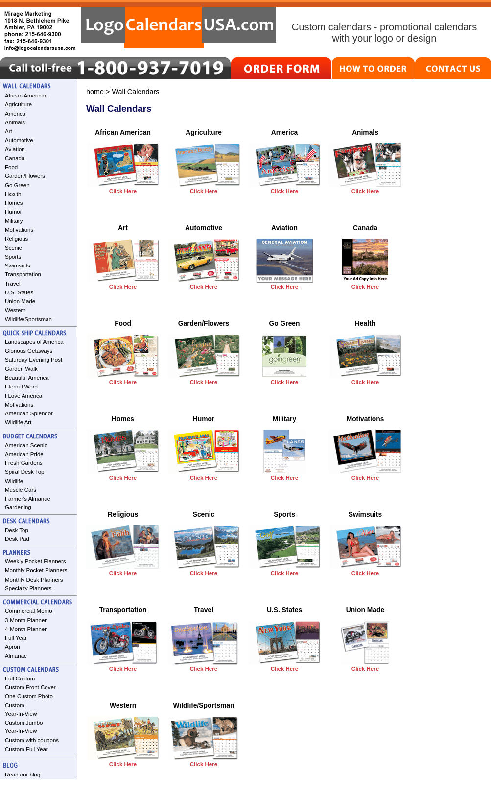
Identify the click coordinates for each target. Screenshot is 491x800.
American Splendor (29, 413)
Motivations (19, 230)
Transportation (23, 274)
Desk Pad (17, 539)
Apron (12, 647)
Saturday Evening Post (33, 360)
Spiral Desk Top (24, 472)
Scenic (13, 248)
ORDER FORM (281, 68)
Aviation (15, 149)
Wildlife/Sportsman (28, 319)
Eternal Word (21, 386)
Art (8, 131)
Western (15, 310)
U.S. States (19, 292)
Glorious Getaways (28, 351)
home (95, 92)
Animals (15, 122)
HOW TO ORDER (373, 68)
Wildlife (14, 481)
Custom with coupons (32, 740)
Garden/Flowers (25, 176)
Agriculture (18, 104)
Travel (13, 284)
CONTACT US (453, 68)
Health (13, 194)
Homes (14, 203)
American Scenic (26, 445)
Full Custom (20, 678)
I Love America (23, 396)
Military (14, 221)
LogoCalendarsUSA (178, 27)
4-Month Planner (26, 629)
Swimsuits (17, 265)
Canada (14, 158)
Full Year (16, 638)
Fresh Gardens (24, 463)
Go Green (17, 185)
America (15, 114)
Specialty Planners (28, 588)
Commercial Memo (28, 611)
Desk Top (16, 530)
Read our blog (22, 774)
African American (26, 95)
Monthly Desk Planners (34, 579)
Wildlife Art (18, 422)
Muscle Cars (20, 490)
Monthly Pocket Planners (36, 570)
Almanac (16, 656)
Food (11, 167)
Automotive (19, 140)
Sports (13, 257)
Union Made (20, 301)
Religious (16, 239)
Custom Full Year (26, 749)
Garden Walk (21, 369)
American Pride (24, 454)
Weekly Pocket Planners (35, 561)
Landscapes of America (34, 342)
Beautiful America (27, 378)
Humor (13, 212)
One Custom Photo (29, 696)
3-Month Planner (26, 620)
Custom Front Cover (30, 687)
